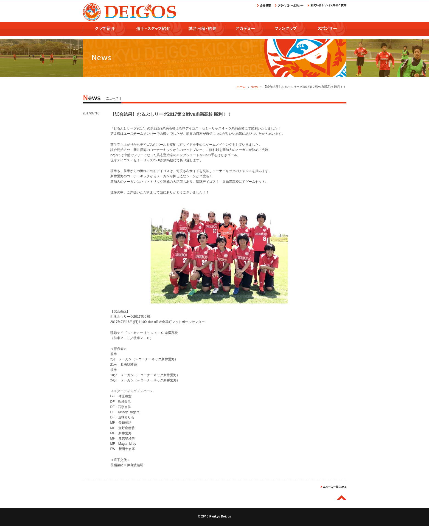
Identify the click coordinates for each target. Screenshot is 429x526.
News (254, 86)
